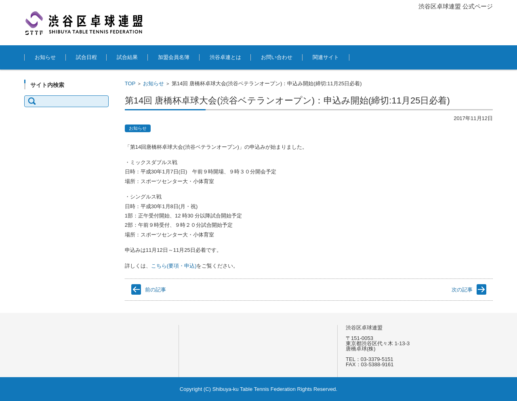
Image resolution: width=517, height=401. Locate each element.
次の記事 (462, 290)
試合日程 (86, 57)
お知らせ (45, 57)
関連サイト (326, 57)
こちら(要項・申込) (174, 266)
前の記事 (155, 290)
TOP (130, 83)
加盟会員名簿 (173, 57)
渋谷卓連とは (225, 57)
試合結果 (127, 57)
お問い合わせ (276, 57)
